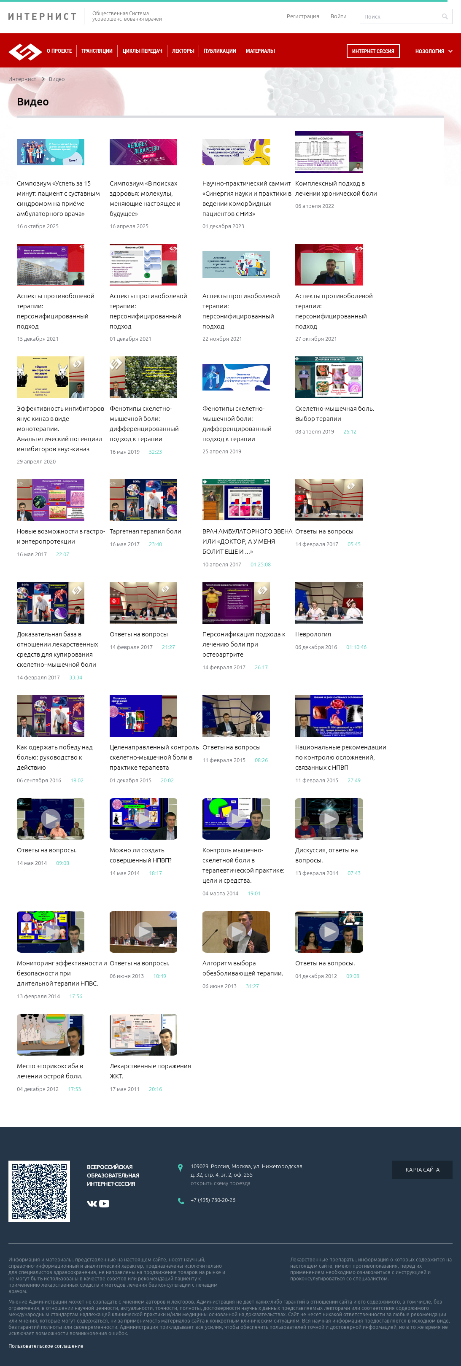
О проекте (59, 51)
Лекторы (183, 51)
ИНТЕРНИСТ (46, 16)
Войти (339, 16)
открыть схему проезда (221, 1183)
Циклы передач (142, 51)
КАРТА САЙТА (422, 1169)
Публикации (220, 51)
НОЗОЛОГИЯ (429, 51)
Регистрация (303, 16)
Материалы (260, 51)
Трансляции (97, 51)
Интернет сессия (373, 51)
